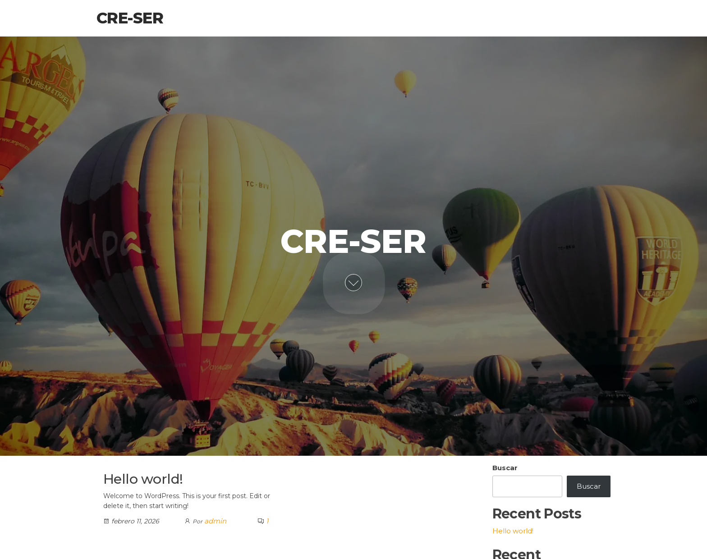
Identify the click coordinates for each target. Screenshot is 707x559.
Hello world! (143, 479)
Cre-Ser (129, 18)
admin (215, 521)
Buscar (505, 467)
